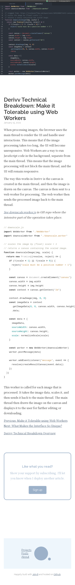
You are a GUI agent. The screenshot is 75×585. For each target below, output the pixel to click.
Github (57, 574)
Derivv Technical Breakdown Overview (30, 433)
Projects (26, 550)
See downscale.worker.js (20, 212)
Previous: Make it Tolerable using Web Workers (36, 421)
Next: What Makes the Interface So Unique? (33, 426)
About (25, 557)
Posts (24, 553)
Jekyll (35, 574)
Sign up (37, 490)
